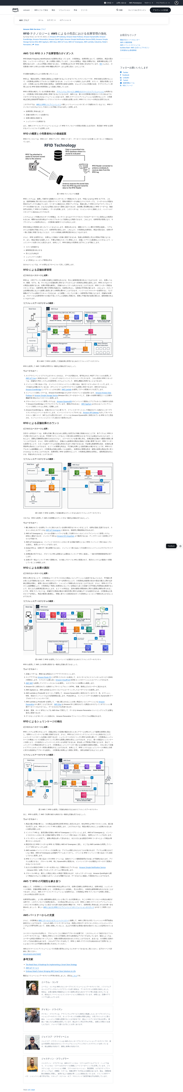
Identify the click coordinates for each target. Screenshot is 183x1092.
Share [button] (35, 44)
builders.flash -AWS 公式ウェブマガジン (134, 48)
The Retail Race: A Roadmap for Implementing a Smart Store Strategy (51, 964)
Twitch (124, 80)
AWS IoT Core (31, 378)
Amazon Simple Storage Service (46, 395)
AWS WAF (29, 683)
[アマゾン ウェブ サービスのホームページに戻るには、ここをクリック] (15, 11)
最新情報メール (127, 83)
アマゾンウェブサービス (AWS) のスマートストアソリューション (80, 92)
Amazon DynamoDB (64, 401)
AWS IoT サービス (32, 968)
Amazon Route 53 (44, 677)
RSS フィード (126, 85)
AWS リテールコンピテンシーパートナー (53, 920)
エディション (64, 20)
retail (33, 1090)
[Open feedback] (180, 546)
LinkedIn (124, 78)
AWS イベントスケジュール (130, 45)
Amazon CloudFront (63, 680)
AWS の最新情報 (126, 42)
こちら (74, 976)
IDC (101, 64)
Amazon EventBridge (33, 389)
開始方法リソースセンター (130, 40)
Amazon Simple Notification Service (92, 867)
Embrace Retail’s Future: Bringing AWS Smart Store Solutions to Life (51, 971)
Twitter (124, 72)
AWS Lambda (66, 389)
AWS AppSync (86, 404)
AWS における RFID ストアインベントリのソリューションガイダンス (68, 907)
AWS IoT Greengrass (53, 530)
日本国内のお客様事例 (128, 50)
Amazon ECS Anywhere (65, 536)
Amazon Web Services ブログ (34, 29)
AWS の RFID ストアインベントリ (48, 104)
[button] (179, 3)
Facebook (124, 75)
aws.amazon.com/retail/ (32, 954)
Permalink (27, 44)
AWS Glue (57, 704)
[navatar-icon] (176, 3)
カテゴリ (50, 20)
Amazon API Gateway (91, 412)
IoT (29, 1090)
